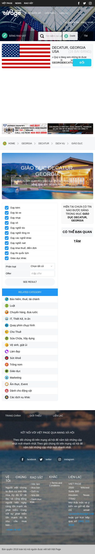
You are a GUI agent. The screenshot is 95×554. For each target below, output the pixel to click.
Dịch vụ (57, 143)
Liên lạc (63, 13)
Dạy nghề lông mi (18, 233)
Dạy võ (12, 223)
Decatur (66, 62)
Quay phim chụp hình (20, 325)
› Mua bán (35, 487)
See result (30, 282)
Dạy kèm (13, 208)
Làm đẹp (12, 351)
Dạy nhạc (14, 218)
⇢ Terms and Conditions (55, 484)
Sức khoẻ (13, 358)
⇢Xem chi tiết (13, 529)
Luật (10, 306)
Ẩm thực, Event (16, 384)
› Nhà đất (34, 495)
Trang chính (13, 415)
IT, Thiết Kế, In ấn (17, 319)
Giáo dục (74, 143)
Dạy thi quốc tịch (18, 253)
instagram (65, 459)
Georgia (56, 62)
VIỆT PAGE (7, 3)
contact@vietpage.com (81, 513)
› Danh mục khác (35, 500)
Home (9, 143)
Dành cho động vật (18, 391)
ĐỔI (82, 62)
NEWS (18, 3)
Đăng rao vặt (14, 35)
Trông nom (13, 364)
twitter (45, 459)
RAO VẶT (28, 3)
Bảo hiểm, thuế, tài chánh (22, 299)
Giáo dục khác (17, 258)
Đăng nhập (87, 22)
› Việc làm (35, 484)
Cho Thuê (13, 332)
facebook (28, 459)
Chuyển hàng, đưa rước (21, 312)
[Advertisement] (47, 97)
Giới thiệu (50, 13)
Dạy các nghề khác (19, 238)
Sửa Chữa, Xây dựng (20, 338)
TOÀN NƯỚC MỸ (33, 13)
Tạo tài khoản (71, 22)
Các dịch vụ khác (17, 397)
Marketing (13, 377)
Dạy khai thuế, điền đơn (22, 248)
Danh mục (72, 37)
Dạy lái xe (14, 213)
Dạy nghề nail (16, 243)
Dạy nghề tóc (16, 228)
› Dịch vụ (34, 491)
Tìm (86, 36)
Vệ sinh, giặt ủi (16, 345)
